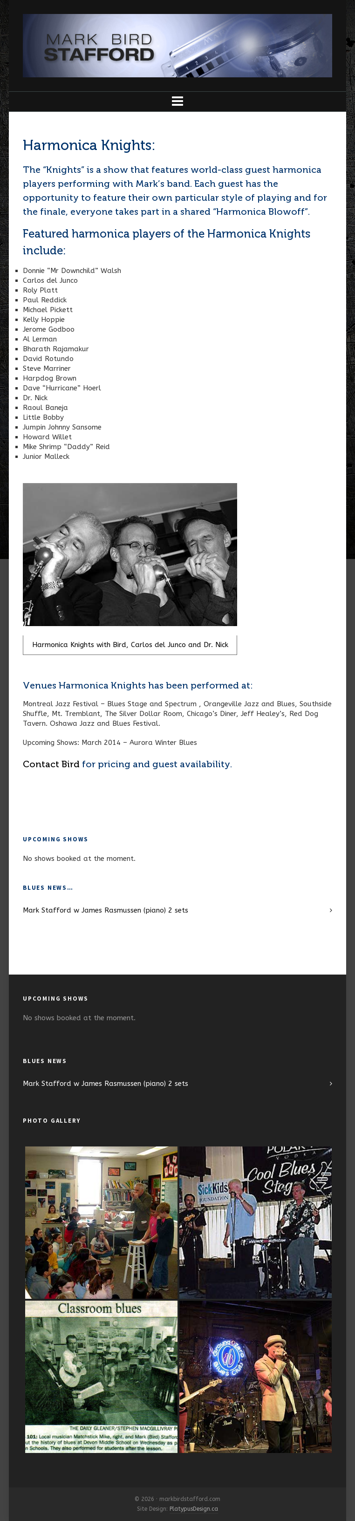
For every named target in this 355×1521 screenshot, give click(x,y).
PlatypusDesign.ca (194, 1509)
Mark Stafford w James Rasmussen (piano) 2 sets (105, 910)
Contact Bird (51, 764)
